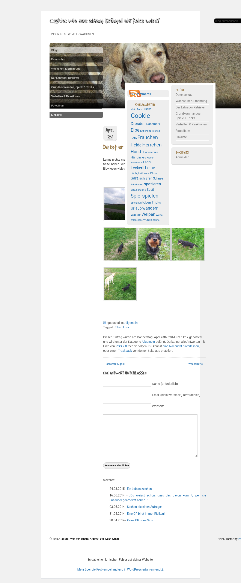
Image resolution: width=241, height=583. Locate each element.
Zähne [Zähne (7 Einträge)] (156, 219)
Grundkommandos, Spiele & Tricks (72, 87)
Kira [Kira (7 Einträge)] (144, 157)
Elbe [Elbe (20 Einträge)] (135, 130)
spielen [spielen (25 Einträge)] (150, 196)
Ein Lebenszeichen (139, 488)
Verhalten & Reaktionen (65, 96)
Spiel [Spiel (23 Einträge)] (136, 196)
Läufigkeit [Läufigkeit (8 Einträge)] (137, 173)
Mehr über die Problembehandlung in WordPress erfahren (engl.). (120, 569)
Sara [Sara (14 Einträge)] (135, 178)
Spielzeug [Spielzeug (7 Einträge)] (136, 202)
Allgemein (130, 322)
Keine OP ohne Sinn (140, 520)
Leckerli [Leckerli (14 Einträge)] (137, 168)
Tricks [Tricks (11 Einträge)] (156, 202)
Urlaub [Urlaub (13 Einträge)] (136, 208)
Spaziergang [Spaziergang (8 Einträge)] (138, 189)
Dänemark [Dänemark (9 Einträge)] (153, 124)
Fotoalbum (57, 105)
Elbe (118, 327)
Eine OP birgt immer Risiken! (146, 513)
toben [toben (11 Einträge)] (146, 202)
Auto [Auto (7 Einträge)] (139, 109)
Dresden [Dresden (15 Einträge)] (138, 123)
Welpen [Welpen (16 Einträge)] (148, 214)
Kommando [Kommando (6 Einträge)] (136, 162)
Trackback (125, 350)
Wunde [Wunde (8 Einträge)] (147, 219)
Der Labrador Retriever (65, 77)
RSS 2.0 (121, 346)
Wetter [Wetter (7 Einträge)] (159, 214)
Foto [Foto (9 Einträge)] (134, 138)
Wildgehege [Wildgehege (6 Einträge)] (136, 220)
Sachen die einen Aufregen (145, 506)
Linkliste (56, 114)
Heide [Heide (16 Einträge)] (136, 145)
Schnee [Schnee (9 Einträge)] (158, 178)
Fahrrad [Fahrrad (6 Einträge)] (156, 130)
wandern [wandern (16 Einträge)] (150, 208)
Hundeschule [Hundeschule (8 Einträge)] (150, 152)
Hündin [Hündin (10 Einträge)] (136, 157)
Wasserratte (195, 363)
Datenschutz (58, 59)
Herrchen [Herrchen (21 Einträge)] (151, 145)
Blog (54, 50)
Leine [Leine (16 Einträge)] (150, 167)
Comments (143, 94)
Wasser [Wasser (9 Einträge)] (136, 214)
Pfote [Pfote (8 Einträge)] (153, 173)
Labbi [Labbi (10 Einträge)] (147, 162)
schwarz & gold (116, 363)
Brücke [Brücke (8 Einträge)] (147, 109)
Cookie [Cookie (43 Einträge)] (140, 115)
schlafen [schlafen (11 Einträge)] (145, 178)
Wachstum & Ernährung (65, 68)
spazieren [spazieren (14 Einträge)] (152, 184)
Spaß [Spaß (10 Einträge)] (150, 190)
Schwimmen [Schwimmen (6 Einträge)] (137, 184)
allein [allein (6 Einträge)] (133, 109)
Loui (126, 327)
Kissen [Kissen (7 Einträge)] (150, 157)
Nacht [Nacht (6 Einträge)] (146, 173)
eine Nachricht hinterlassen (181, 346)
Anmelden (182, 157)
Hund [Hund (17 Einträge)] (136, 151)
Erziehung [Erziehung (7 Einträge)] (145, 130)
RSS (131, 94)
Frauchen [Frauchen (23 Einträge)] (147, 137)
